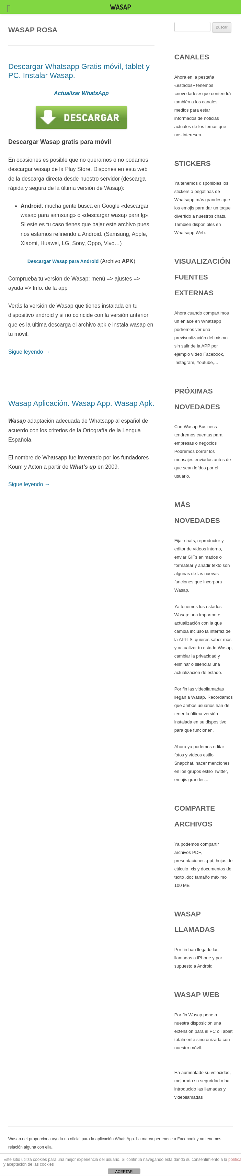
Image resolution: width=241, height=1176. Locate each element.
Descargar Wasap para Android (63, 261)
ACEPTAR (124, 1171)
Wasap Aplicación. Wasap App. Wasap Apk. (81, 403)
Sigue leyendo (29, 352)
